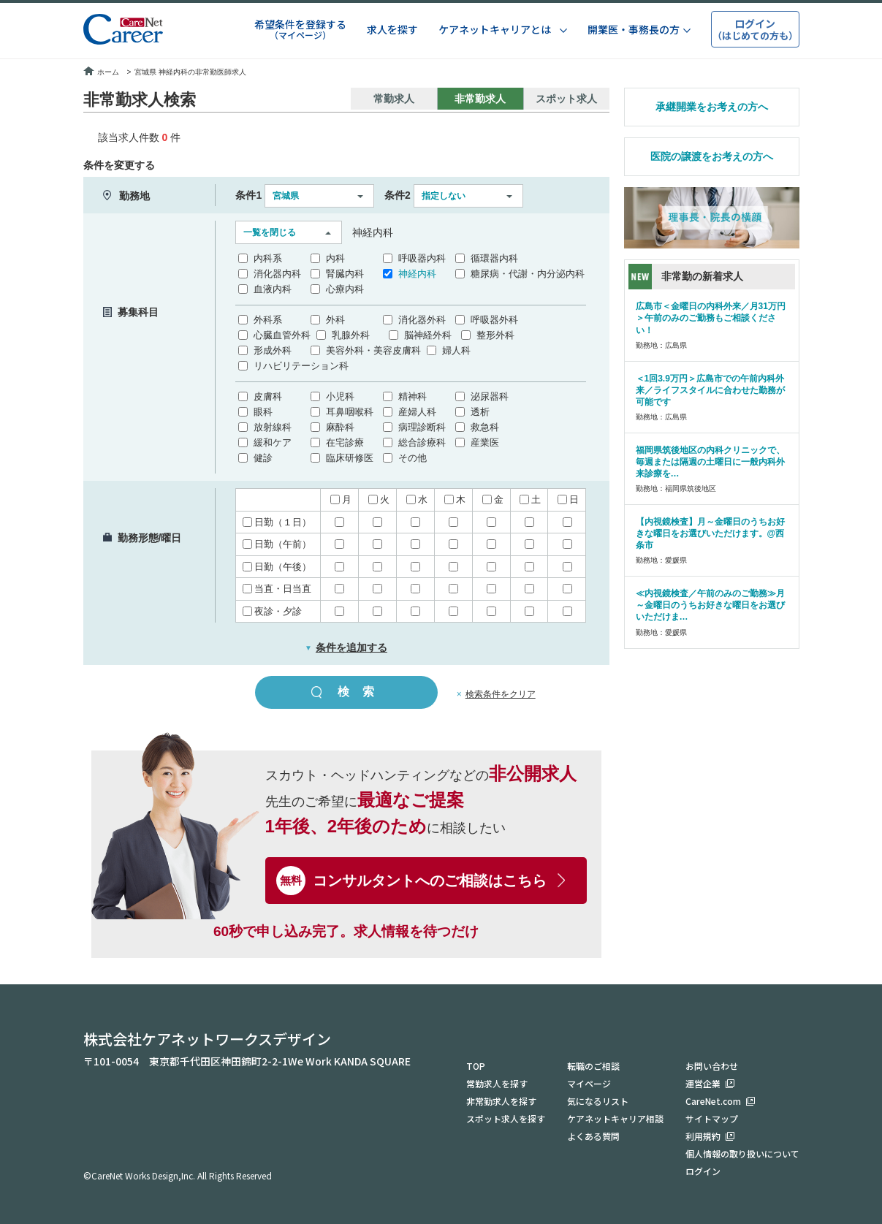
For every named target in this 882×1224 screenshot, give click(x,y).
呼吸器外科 (494, 319)
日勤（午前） (277, 544)
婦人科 (456, 350)
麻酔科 (340, 427)
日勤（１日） (277, 522)
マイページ (589, 1083)
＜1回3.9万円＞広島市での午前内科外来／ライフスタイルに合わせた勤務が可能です (710, 390)
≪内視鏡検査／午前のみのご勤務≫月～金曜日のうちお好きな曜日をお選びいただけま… (710, 605)
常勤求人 (393, 98)
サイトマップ (711, 1118)
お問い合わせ (711, 1066)
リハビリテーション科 (301, 365)
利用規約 (703, 1136)
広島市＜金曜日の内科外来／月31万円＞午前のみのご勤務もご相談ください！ (711, 318)
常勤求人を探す (497, 1083)
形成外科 (273, 350)
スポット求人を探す (505, 1118)
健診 (263, 457)
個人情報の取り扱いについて (742, 1153)
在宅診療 (345, 442)
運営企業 (703, 1083)
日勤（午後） (277, 566)
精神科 (412, 396)
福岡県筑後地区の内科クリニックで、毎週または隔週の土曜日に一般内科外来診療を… (710, 462)
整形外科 (495, 335)
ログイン (703, 1171)
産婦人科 (417, 411)
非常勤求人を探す (501, 1101)
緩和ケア (273, 442)
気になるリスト (597, 1101)
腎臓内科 (345, 273)
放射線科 (273, 427)
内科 (335, 258)
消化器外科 (422, 319)
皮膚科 (268, 396)
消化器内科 (277, 273)
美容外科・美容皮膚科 (373, 350)
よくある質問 (593, 1136)
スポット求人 (566, 98)
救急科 (485, 427)
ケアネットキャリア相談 (615, 1118)
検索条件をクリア (500, 694)
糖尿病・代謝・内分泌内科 (528, 273)
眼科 (263, 411)
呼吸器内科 (422, 258)
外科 (335, 319)
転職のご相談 (593, 1066)
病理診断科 (422, 427)
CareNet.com (713, 1101)
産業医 (485, 442)
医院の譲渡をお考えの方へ (711, 156)
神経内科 (417, 273)
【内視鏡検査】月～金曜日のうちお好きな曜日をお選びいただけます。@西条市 (710, 533)
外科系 (268, 319)
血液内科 (273, 289)
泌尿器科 (490, 396)
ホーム (101, 72)
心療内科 (345, 289)
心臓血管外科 (282, 335)
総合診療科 (422, 442)
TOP (475, 1066)
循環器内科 (494, 258)
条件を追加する (346, 647)
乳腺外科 (351, 335)
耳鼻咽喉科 (349, 411)
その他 (412, 457)
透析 (480, 411)
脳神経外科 (428, 335)
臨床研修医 (349, 457)
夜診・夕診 (272, 611)
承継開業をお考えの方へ (711, 107)
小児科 (340, 396)
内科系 (268, 258)
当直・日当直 (277, 588)
